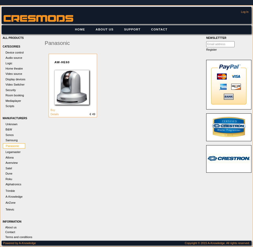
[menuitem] (80, 30)
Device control (15, 52)
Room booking (15, 95)
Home (80, 29)
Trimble (10, 190)
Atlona (10, 157)
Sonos (10, 134)
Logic (9, 63)
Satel (9, 168)
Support (132, 29)
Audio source (14, 57)
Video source (14, 73)
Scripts (10, 106)
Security (11, 90)
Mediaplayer (13, 100)
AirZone (11, 202)
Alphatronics (13, 184)
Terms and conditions (18, 237)
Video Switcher (15, 84)
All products (13, 37)
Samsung (12, 140)
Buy (52, 110)
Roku (9, 179)
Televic (10, 209)
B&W (9, 129)
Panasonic (12, 146)
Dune (9, 173)
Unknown (11, 124)
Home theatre (14, 68)
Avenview (12, 162)
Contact (159, 29)
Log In (245, 11)
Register (211, 49)
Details (54, 114)
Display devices (16, 79)
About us (105, 29)
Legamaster (13, 152)
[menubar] (121, 30)
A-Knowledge (14, 196)
